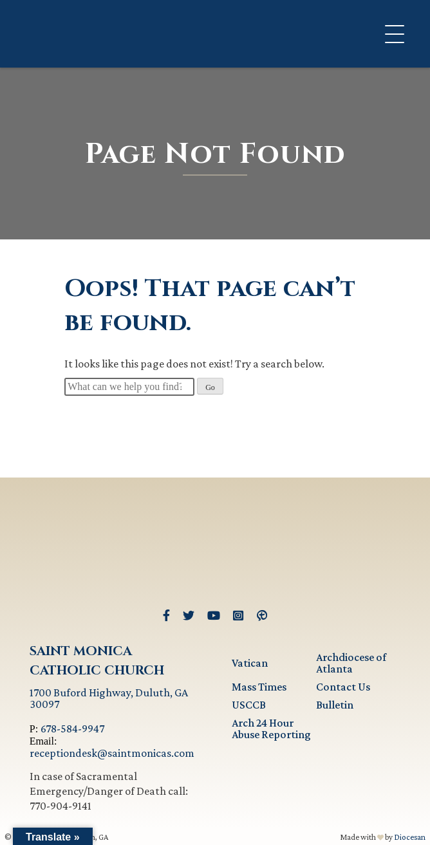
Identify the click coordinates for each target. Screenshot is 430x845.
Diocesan (409, 837)
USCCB (249, 704)
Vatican (250, 662)
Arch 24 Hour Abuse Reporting (271, 728)
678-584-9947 (72, 728)
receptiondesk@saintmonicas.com (112, 753)
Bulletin (334, 704)
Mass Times (259, 686)
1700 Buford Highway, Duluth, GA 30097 (109, 698)
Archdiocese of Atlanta (351, 662)
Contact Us (343, 686)
